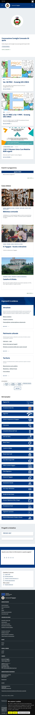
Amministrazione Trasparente (8, 671)
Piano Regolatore (7, 471)
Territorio (6, 358)
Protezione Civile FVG (8, 408)
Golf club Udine (6, 436)
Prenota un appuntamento (6, 701)
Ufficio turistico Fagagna (9, 465)
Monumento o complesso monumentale (19, 276)
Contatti (3, 656)
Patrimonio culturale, (10, 208)
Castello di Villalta (9, 279)
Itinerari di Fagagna (8, 477)
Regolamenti (3, 679)
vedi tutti (18, 388)
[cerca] (32, 5)
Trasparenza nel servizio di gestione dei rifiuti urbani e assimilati (13, 691)
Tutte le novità (6, 49)
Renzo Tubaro (6, 442)
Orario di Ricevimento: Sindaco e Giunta (12, 517)
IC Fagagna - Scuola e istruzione (14, 246)
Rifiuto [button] (15, 712)
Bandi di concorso (4, 676)
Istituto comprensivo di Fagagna (11, 419)
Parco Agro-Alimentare (8, 488)
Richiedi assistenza (9, 576)
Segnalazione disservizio (6, 688)
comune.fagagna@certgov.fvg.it (10, 668)
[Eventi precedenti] (2, 172)
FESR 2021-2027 (7, 533)
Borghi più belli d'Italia (8, 494)
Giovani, (26, 208)
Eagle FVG (5, 413)
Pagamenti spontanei (8, 511)
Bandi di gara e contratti (6, 674)
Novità (2, 639)
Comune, (4, 208)
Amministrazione (5, 601)
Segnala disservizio (9, 584)
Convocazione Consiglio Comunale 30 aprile (15, 39)
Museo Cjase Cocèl (7, 454)
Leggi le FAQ (7, 574)
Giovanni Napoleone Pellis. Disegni (11, 500)
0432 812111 (11, 578)
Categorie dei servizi (5, 617)
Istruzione (6, 307)
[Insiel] (3, 713)
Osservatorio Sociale (8, 483)
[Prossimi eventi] (33, 172)
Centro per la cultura (18, 244)
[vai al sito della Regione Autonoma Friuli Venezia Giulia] (3, 1)
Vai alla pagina (7, 89)
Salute (11, 146)
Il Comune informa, (6, 146)
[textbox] (14, 557)
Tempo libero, (22, 208)
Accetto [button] (10, 712)
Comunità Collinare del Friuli (10, 431)
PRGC (4, 79)
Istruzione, (17, 208)
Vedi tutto (30, 178)
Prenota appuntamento (10, 580)
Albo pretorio (3, 677)
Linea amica (6, 425)
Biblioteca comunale (10, 211)
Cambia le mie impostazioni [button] (24, 712)
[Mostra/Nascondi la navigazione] (2, 5)
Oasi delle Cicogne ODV (8, 460)
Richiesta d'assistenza (5, 686)
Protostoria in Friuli (8, 506)
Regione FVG (6, 402)
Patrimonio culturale (10, 333)
